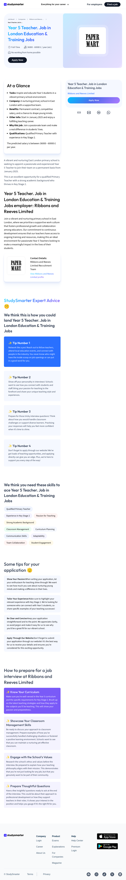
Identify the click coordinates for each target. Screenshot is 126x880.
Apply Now (17, 60)
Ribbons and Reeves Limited (81, 93)
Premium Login (75, 848)
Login (39, 840)
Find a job (112, 4)
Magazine (57, 863)
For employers (94, 4)
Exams (55, 840)
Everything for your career (55, 4)
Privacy (46, 874)
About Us (40, 853)
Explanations (58, 846)
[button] (79, 112)
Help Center (77, 840)
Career (39, 846)
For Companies (57, 855)
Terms (30, 874)
